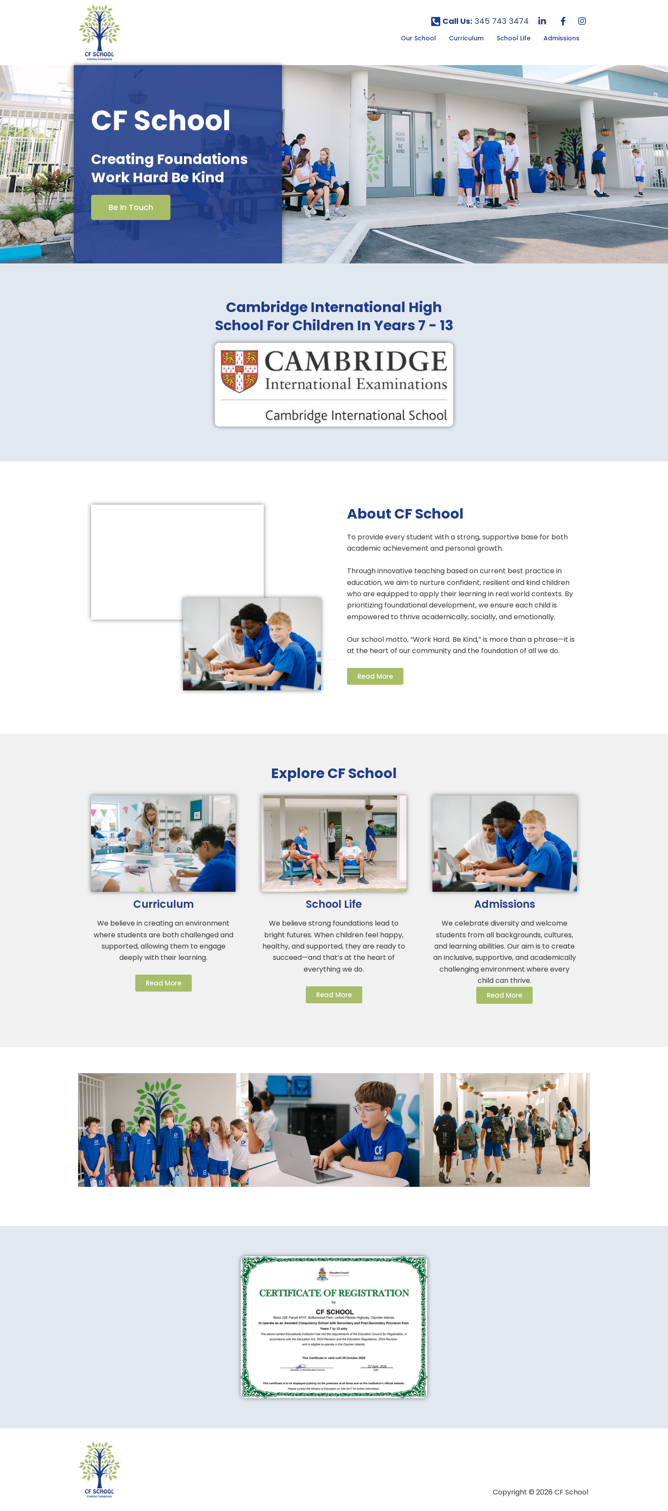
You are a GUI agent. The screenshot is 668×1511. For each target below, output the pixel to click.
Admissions (562, 38)
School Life (513, 38)
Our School (418, 38)
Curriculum (466, 38)
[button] (420, 38)
